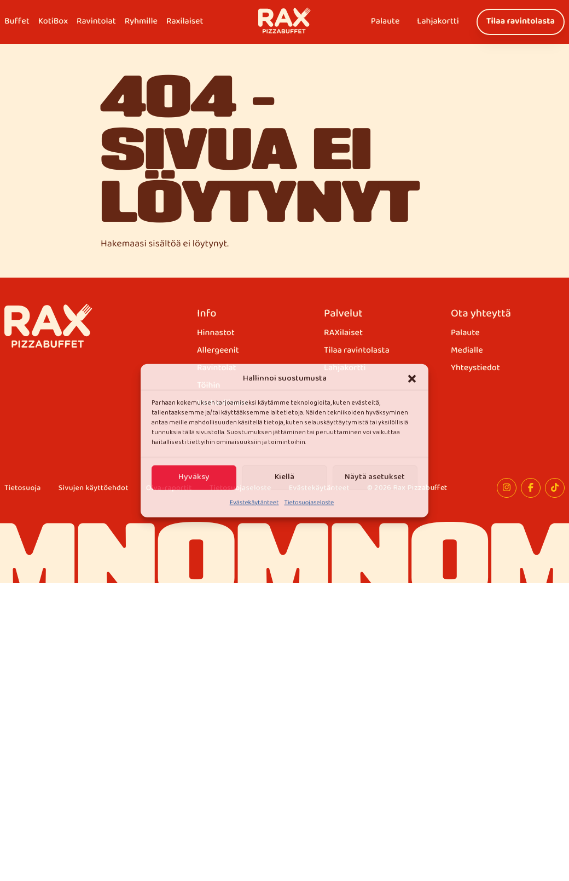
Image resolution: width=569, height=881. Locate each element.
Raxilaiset (185, 21)
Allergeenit (218, 351)
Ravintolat (96, 21)
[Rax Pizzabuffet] (48, 326)
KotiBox (53, 21)
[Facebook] (531, 488)
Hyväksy (194, 477)
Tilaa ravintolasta (520, 21)
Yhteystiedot (475, 368)
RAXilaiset (343, 333)
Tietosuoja (22, 489)
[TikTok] (555, 488)
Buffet (17, 21)
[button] (412, 378)
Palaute (385, 21)
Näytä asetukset (375, 477)
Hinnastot (216, 333)
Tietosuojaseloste (309, 502)
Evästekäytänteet (254, 502)
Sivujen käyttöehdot (94, 489)
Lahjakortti (437, 21)
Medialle (467, 351)
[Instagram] (506, 488)
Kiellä (284, 477)
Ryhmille (141, 21)
